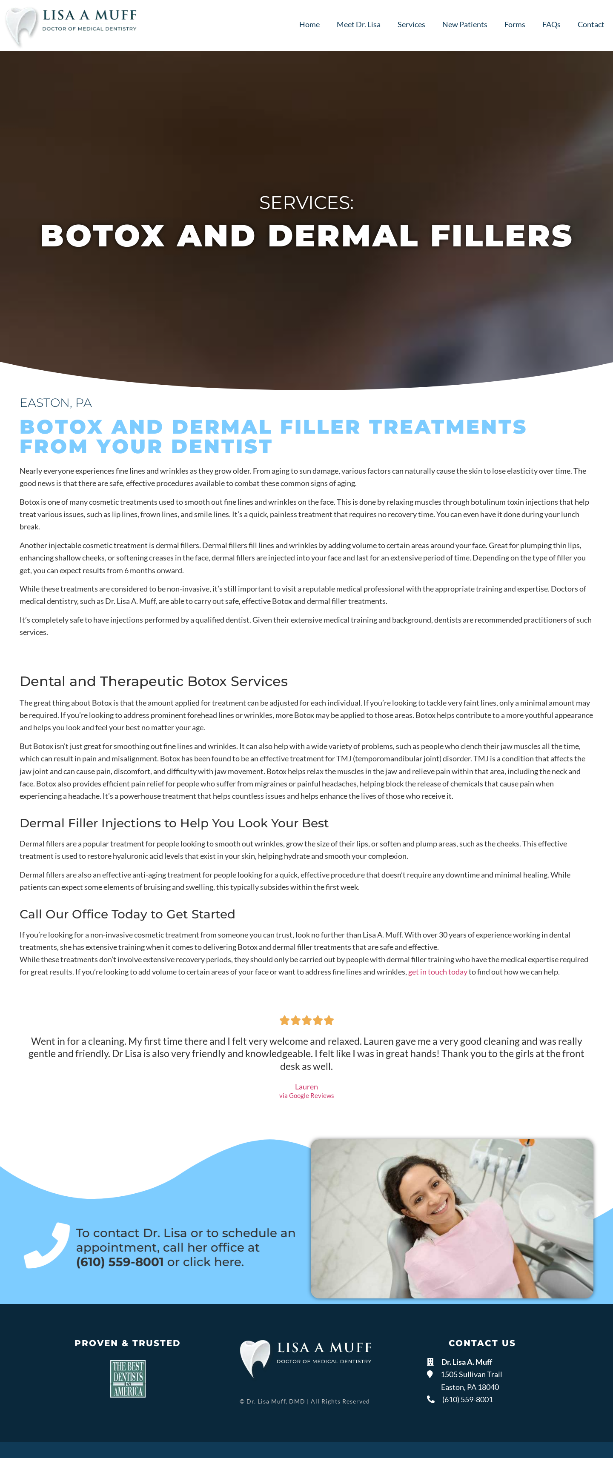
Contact (591, 24)
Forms (514, 24)
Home (309, 24)
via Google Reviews (306, 1095)
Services (411, 24)
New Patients (464, 24)
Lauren (306, 1086)
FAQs (551, 24)
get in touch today (437, 971)
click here (209, 1262)
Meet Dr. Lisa (359, 24)
